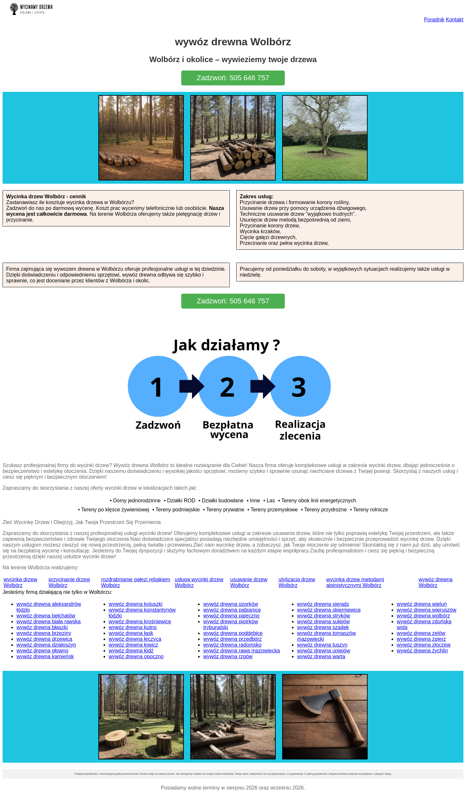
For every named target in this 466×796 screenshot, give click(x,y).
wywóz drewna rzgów (227, 656)
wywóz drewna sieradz (323, 604)
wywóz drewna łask (131, 633)
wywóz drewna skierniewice (329, 610)
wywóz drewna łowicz (133, 645)
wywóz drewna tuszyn (322, 645)
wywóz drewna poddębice (232, 633)
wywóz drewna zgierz (421, 639)
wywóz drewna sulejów (323, 621)
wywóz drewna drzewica (44, 639)
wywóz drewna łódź (131, 650)
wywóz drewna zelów (421, 633)
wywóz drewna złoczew (423, 645)
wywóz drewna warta (321, 656)
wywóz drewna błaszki (42, 627)
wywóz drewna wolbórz (423, 615)
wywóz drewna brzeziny (44, 633)
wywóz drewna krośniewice (140, 621)
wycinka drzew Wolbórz (20, 582)
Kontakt (454, 19)
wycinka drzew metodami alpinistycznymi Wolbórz (355, 582)
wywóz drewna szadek (323, 627)
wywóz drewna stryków (323, 615)
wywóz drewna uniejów (323, 650)
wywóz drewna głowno (42, 650)
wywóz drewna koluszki (135, 604)
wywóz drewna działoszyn (46, 645)
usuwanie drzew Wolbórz (249, 582)
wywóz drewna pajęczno (231, 615)
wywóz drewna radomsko (232, 645)
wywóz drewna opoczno (136, 656)
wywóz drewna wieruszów (426, 610)
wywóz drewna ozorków (230, 604)
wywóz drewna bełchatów (46, 615)
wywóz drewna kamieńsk (45, 656)
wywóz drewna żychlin (422, 650)
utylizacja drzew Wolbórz (297, 582)
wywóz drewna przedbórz (232, 639)
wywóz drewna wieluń (422, 604)
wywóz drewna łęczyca (135, 639)
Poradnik (434, 19)
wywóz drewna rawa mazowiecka (241, 650)
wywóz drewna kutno (133, 627)
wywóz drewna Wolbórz (435, 582)
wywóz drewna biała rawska (49, 621)
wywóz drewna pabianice (232, 610)
